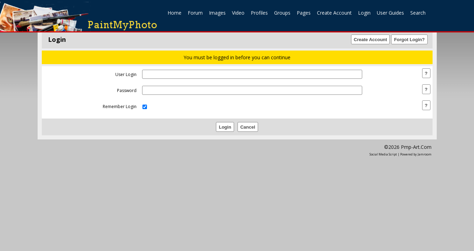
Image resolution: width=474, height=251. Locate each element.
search (418, 12)
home (174, 12)
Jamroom (425, 154)
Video (238, 12)
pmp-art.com (416, 147)
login (364, 12)
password (127, 90)
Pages (304, 12)
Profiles (259, 12)
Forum (195, 12)
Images (217, 12)
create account (334, 12)
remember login (120, 106)
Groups (282, 12)
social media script (383, 154)
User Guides (390, 12)
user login (126, 74)
